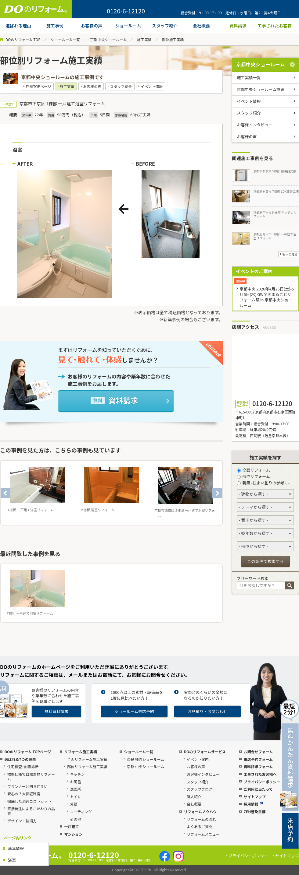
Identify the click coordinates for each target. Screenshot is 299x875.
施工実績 (144, 39)
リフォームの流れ (201, 819)
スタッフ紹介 (121, 86)
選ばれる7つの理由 (20, 759)
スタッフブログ (199, 789)
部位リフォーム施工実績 (87, 766)
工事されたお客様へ (259, 774)
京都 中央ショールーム (145, 766)
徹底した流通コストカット (29, 801)
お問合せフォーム (258, 751)
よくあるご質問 (199, 826)
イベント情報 (152, 86)
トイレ (75, 796)
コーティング (81, 811)
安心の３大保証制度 (23, 793)
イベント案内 (198, 759)
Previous (5, 493)
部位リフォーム (253, 476)
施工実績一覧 (249, 77)
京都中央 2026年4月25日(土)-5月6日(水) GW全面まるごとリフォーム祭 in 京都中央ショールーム (267, 297)
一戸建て (71, 826)
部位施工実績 (173, 39)
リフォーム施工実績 (80, 751)
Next (217, 493)
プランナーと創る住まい (27, 786)
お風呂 (75, 781)
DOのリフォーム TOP (23, 39)
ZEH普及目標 (254, 811)
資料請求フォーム (258, 766)
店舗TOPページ (38, 86)
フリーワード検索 (252, 578)
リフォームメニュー (203, 834)
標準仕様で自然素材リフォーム (31, 776)
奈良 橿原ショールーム (145, 759)
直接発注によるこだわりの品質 (31, 811)
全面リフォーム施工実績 (87, 759)
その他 (75, 819)
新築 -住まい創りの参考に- (263, 483)
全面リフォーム (253, 470)
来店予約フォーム (258, 759)
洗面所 (75, 789)
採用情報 (253, 803)
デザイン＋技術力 (22, 820)
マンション (73, 834)
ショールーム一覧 (65, 39)
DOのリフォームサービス (204, 751)
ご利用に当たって (257, 789)
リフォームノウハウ (200, 811)
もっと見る (289, 254)
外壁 (73, 803)
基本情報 (16, 848)
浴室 (12, 860)
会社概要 (194, 803)
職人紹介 (194, 796)
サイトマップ (254, 796)
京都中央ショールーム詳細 (261, 89)
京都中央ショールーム (108, 39)
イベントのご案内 (254, 271)
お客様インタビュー (255, 125)
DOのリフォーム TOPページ (27, 751)
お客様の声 (92, 86)
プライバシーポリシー (261, 781)
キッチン (77, 774)
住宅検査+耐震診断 (23, 766)
